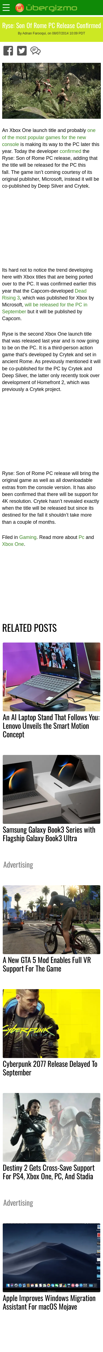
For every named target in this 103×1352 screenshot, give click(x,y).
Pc (81, 537)
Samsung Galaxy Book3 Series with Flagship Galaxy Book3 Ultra (49, 833)
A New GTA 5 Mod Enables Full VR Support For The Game (47, 964)
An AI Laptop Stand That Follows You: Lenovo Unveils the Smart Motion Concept (51, 725)
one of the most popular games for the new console (49, 137)
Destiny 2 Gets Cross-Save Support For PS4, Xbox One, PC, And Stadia (49, 1171)
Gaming (28, 537)
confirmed (70, 151)
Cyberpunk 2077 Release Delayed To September (50, 1068)
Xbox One (13, 544)
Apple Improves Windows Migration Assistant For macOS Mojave (49, 1302)
